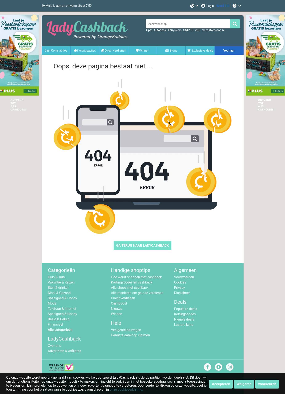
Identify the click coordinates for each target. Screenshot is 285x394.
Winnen (116, 314)
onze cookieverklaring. (126, 389)
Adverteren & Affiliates (64, 351)
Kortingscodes (185, 314)
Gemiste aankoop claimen (130, 335)
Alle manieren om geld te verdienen (137, 293)
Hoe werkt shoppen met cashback (136, 277)
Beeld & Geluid (59, 319)
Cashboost (119, 303)
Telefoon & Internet (62, 309)
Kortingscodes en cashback (131, 282)
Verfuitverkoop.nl (213, 30)
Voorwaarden (184, 277)
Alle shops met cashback (129, 288)
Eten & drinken (58, 288)
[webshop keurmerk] (62, 370)
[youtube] (218, 367)
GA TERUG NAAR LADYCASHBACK (142, 246)
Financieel (55, 324)
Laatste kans (183, 325)
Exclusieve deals (200, 50)
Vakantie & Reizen (61, 282)
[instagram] (230, 367)
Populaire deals (185, 309)
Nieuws (116, 309)
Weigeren (244, 384)
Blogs (171, 50)
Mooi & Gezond (59, 293)
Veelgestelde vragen (126, 330)
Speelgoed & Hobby (62, 298)
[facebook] (207, 367)
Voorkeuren (267, 384)
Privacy (179, 288)
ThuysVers (175, 30)
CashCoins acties (55, 50)
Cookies (180, 282)
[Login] (207, 6)
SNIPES (188, 30)
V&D (197, 30)
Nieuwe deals (184, 319)
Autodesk (160, 30)
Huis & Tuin (56, 277)
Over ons (54, 346)
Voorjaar (229, 50)
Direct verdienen (123, 298)
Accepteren (221, 384)
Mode (52, 303)
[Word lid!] (222, 6)
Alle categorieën (60, 330)
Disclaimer (182, 293)
